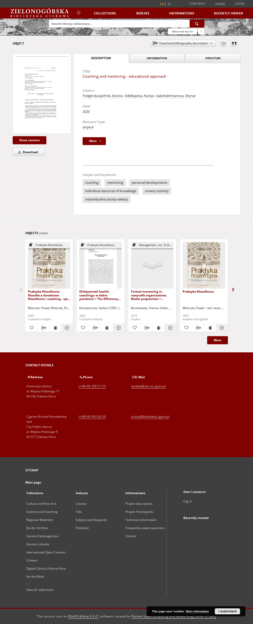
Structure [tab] (213, 58)
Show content (29, 140)
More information (197, 611)
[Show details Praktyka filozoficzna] (221, 328)
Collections (105, 13)
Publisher (82, 528)
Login (239, 4)
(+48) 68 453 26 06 (92, 416)
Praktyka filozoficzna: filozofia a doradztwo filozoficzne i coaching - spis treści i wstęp (48, 295)
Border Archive (37, 528)
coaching (92, 182)
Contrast (197, 4)
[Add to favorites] (223, 43)
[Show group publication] (49, 245)
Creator (81, 503)
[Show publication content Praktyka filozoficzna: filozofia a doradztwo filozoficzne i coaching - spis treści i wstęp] (55, 328)
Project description (138, 503)
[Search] (197, 23)
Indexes (143, 13)
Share (220, 4)
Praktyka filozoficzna (198, 291)
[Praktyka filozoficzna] (204, 265)
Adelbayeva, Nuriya (139, 96)
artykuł (88, 127)
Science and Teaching (41, 512)
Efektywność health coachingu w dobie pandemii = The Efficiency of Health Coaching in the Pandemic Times (98, 295)
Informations (181, 13)
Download (27, 152)
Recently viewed (228, 13)
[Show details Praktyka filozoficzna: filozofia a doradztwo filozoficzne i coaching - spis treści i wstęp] (66, 328)
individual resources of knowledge (110, 191)
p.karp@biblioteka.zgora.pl (150, 416)
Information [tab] (157, 58)
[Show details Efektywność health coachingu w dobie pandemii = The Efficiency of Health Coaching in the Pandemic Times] (118, 328)
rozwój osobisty (157, 191)
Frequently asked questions (145, 528)
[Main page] (78, 13)
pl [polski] (169, 4)
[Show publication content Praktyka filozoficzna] (210, 328)
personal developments (149, 182)
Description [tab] (101, 58)
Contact (131, 536)
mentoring (115, 182)
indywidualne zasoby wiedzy (106, 199)
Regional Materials (39, 520)
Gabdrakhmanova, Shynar (176, 96)
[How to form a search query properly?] (201, 31)
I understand (227, 611)
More (217, 340)
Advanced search (182, 31)
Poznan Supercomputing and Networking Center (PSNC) (173, 616)
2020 (86, 111)
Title (79, 512)
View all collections (39, 590)
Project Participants (139, 512)
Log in (187, 501)
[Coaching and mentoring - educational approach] (41, 93)
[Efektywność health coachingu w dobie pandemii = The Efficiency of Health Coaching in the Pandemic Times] (101, 265)
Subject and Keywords (91, 520)
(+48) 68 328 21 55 (92, 386)
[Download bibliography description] (43, 328)
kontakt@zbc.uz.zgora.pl (148, 386)
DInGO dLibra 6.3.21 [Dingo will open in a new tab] (83, 616)
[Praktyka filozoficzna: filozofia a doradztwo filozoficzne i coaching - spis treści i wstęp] (49, 265)
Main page (33, 482)
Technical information (141, 520)
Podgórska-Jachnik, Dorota (103, 96)
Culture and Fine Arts (41, 503)
